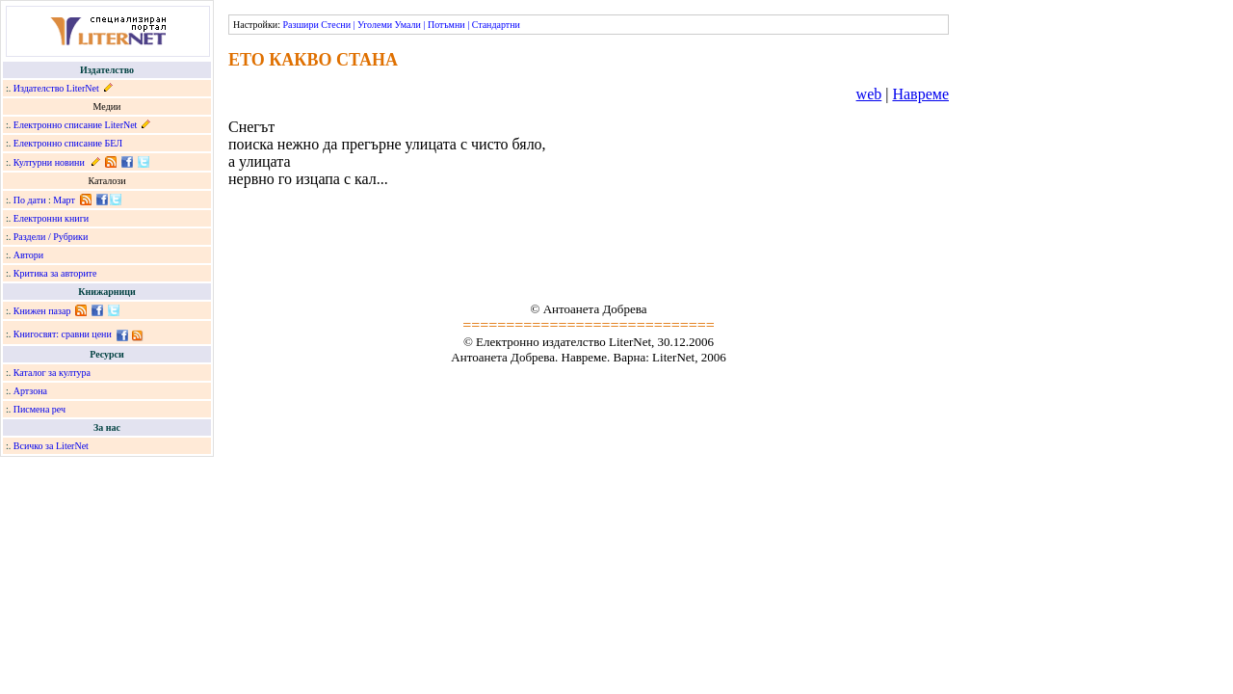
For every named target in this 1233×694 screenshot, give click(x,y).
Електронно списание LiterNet (75, 125)
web (869, 94)
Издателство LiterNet (56, 88)
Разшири (300, 24)
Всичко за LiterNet (51, 445)
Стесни (336, 24)
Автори (28, 255)
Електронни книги (51, 218)
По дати (29, 200)
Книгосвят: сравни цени (62, 334)
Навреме (920, 94)
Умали (408, 24)
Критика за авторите (55, 273)
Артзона (30, 391)
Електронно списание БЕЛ (67, 143)
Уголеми (374, 24)
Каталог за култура (52, 372)
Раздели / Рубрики (51, 236)
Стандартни (496, 24)
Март (64, 200)
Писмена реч (39, 409)
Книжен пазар (42, 311)
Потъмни (446, 24)
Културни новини (49, 162)
